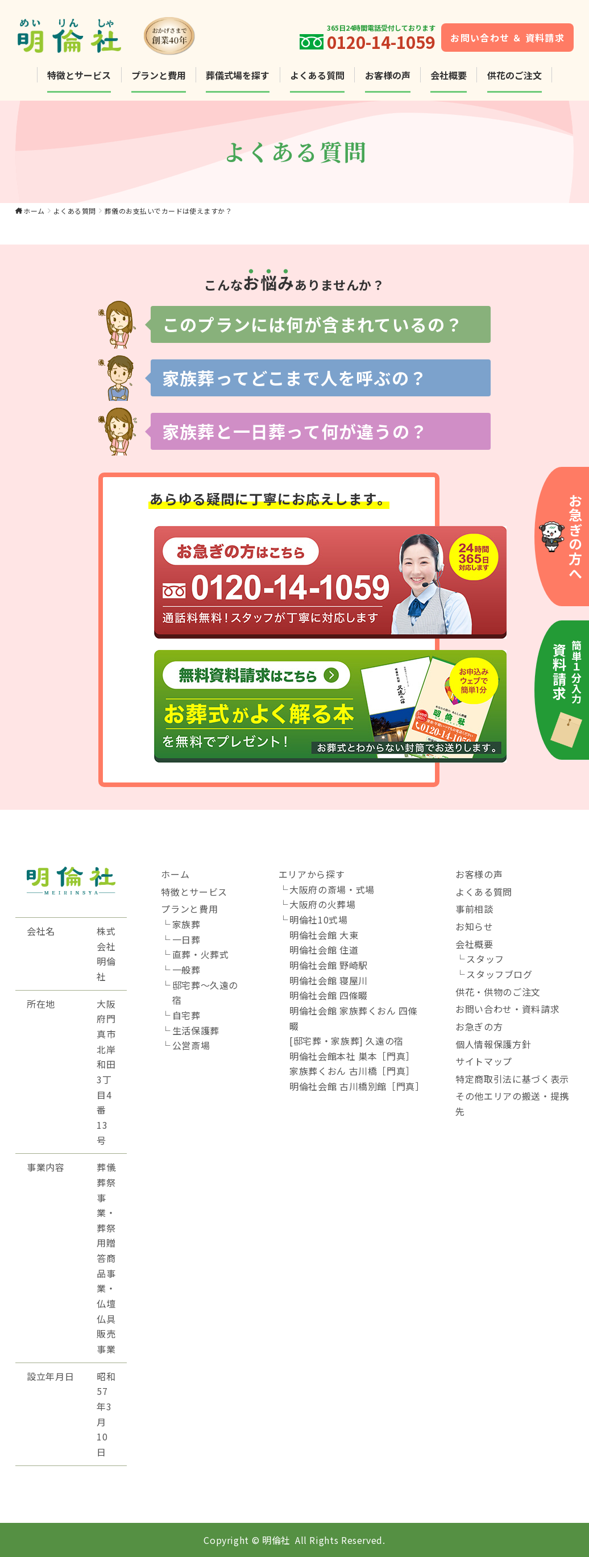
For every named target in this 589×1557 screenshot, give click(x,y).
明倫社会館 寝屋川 (328, 980)
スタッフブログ (499, 974)
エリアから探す (312, 874)
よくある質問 (317, 75)
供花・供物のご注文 (498, 992)
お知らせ (474, 926)
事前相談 (474, 909)
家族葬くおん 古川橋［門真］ (352, 1071)
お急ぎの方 (479, 1026)
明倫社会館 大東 (323, 935)
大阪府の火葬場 (322, 904)
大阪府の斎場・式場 (332, 889)
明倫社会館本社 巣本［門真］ (352, 1056)
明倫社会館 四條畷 (328, 995)
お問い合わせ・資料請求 (507, 1009)
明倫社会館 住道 (323, 949)
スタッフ (485, 959)
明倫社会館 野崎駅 (328, 965)
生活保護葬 (195, 1030)
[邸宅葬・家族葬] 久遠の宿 (346, 1040)
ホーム (33, 211)
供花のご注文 (514, 75)
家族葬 (186, 924)
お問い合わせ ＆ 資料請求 (507, 37)
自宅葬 (186, 1015)
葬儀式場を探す (237, 75)
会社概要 (448, 75)
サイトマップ (483, 1061)
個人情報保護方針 (493, 1044)
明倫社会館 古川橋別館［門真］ (357, 1086)
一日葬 (186, 939)
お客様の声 (387, 75)
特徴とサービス (79, 75)
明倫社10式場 (318, 919)
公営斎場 (191, 1045)
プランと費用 (158, 75)
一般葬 (186, 969)
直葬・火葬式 (200, 954)
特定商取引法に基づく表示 (512, 1079)
